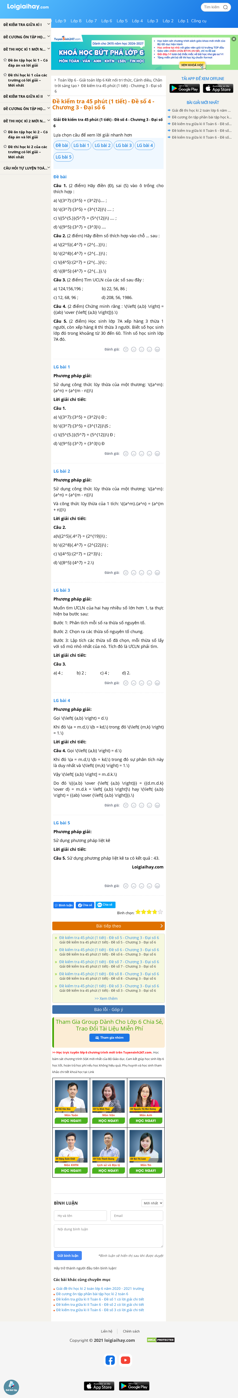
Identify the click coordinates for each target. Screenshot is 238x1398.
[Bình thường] (142, 349)
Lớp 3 (152, 21)
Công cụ (198, 21)
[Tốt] (149, 349)
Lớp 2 (168, 21)
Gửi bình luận (67, 1256)
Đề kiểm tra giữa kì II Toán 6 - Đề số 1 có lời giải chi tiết (100, 1299)
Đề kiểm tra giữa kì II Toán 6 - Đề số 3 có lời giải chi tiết (100, 1309)
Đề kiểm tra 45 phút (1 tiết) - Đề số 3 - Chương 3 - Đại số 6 (108, 985)
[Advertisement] (203, 174)
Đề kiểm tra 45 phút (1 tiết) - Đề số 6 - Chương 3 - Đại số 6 (108, 949)
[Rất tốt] (157, 349)
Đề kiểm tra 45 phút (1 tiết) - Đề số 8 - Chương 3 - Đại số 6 (108, 973)
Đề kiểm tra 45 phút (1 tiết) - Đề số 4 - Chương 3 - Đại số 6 (103, 104)
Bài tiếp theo (129, 926)
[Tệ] (134, 349)
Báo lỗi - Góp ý (108, 1009)
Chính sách (131, 1331)
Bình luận (64, 905)
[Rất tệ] (126, 349)
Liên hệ (106, 1331)
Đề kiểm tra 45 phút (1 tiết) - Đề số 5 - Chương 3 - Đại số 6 (108, 937)
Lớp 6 (106, 21)
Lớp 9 (60, 21)
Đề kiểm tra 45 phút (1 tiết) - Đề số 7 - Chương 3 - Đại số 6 (108, 961)
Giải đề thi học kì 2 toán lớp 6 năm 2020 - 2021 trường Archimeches (100, 1288)
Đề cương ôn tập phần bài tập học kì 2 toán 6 (92, 1293)
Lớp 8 (76, 21)
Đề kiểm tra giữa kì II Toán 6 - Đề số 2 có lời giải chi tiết (100, 1304)
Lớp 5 (122, 21)
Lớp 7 (91, 21)
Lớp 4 (137, 21)
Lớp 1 (183, 21)
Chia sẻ (85, 905)
